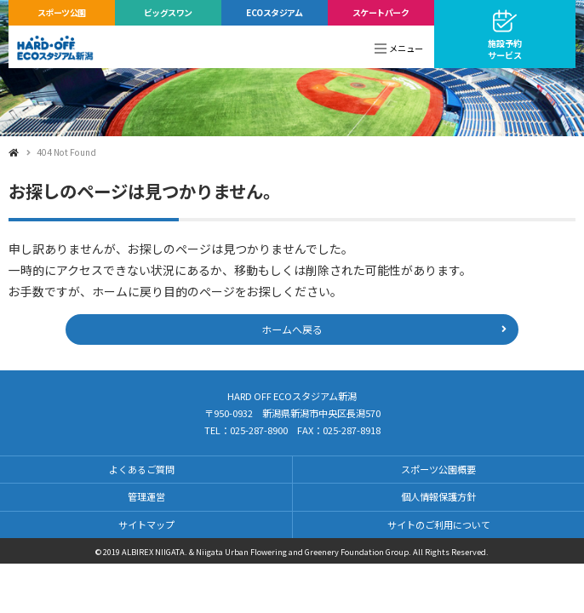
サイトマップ (146, 524)
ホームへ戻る (292, 329)
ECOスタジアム (274, 12)
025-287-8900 (259, 430)
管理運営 (146, 496)
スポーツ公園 (61, 12)
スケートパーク (380, 12)
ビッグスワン (168, 12)
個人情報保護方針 (438, 496)
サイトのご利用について (438, 524)
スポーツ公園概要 (438, 469)
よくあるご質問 (142, 469)
